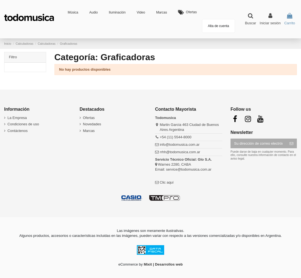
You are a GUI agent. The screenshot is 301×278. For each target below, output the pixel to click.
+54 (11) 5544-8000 (176, 137)
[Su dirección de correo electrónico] (258, 143)
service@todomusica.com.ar (188, 169)
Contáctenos (17, 131)
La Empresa (17, 118)
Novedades (92, 124)
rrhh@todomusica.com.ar (180, 152)
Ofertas (89, 118)
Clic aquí (167, 182)
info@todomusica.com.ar (180, 144)
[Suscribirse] (291, 143)
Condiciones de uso (23, 124)
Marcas (89, 131)
